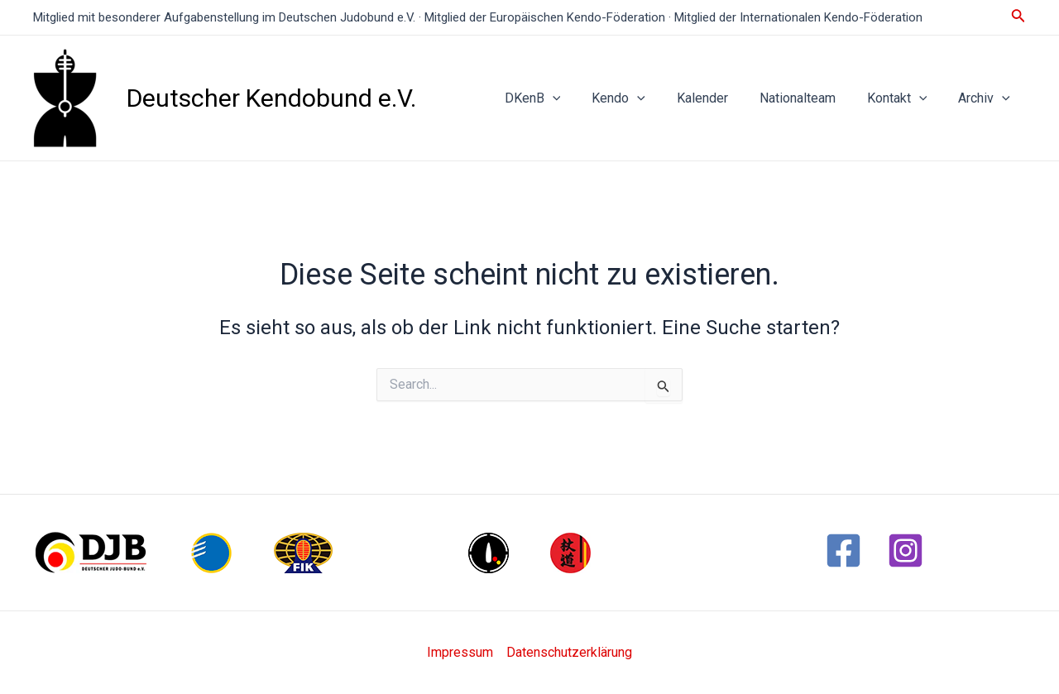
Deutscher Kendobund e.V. (271, 98)
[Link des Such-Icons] (1018, 17)
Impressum (460, 652)
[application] (580, 98)
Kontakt (905, 98)
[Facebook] (843, 550)
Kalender (719, 98)
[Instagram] (905, 550)
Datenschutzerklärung (569, 652)
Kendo (641, 98)
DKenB (560, 98)
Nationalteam (810, 98)
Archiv (987, 98)
